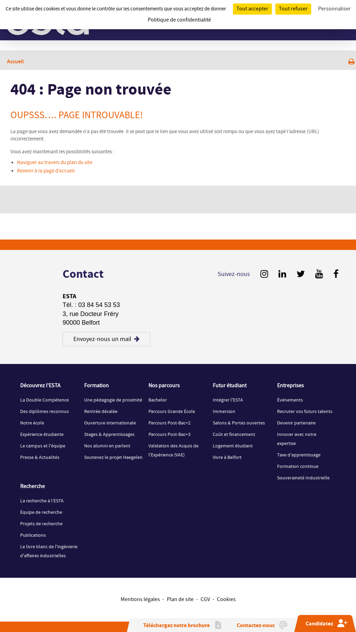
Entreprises (290, 386)
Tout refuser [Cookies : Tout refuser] (293, 9)
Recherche (32, 486)
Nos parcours (164, 386)
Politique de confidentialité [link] (179, 20)
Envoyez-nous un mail (106, 339)
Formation (96, 386)
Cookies (226, 599)
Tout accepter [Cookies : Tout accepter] (252, 9)
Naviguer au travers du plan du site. (55, 162)
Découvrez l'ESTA (40, 386)
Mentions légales (140, 599)
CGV (205, 599)
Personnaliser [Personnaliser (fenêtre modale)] (334, 9)
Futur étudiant (229, 386)
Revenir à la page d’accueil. (46, 171)
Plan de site (180, 599)
